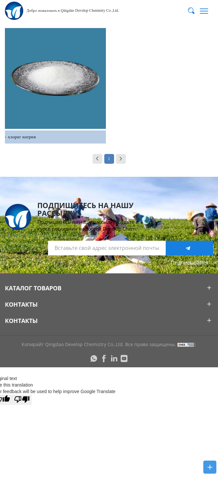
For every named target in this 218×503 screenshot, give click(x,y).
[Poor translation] (22, 400)
